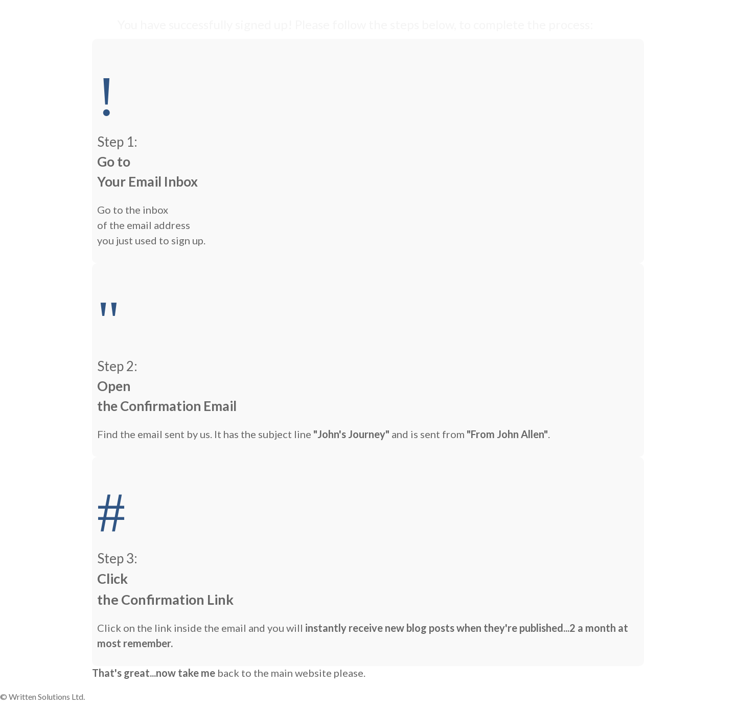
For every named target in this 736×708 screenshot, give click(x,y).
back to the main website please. (291, 673)
